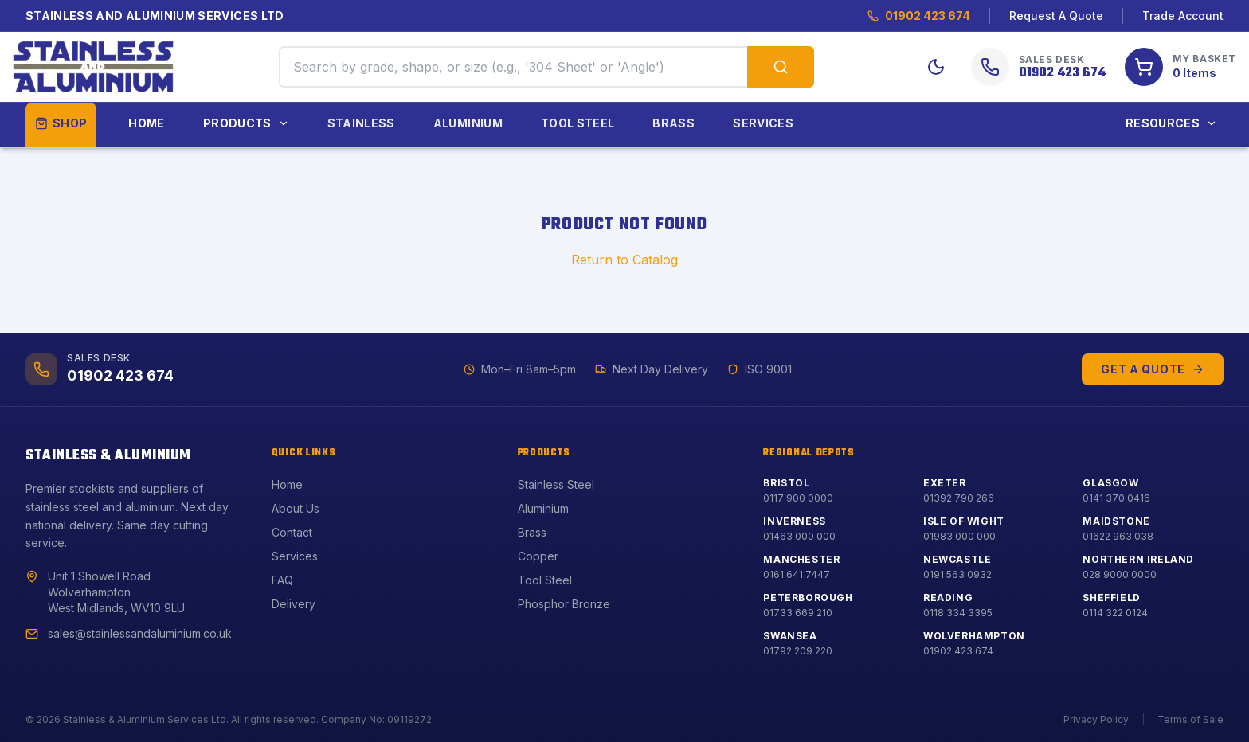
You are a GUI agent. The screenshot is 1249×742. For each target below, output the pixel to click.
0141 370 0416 (1116, 498)
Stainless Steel (556, 484)
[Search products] (780, 67)
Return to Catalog (624, 260)
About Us (295, 508)
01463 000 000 (799, 536)
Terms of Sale (1190, 719)
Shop (61, 123)
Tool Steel (578, 123)
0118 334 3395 (958, 613)
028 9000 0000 (1120, 574)
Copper (538, 556)
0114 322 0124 (1115, 613)
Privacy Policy (1096, 719)
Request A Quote (1056, 15)
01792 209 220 (797, 651)
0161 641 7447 (796, 574)
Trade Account (1183, 15)
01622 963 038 (1118, 536)
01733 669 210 (797, 613)
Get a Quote (1152, 369)
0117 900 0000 (798, 498)
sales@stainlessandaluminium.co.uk (140, 633)
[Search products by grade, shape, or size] (513, 67)
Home (146, 123)
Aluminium (468, 123)
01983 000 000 (959, 536)
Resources (1171, 123)
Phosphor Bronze (564, 604)
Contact (292, 532)
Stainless (361, 123)
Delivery (293, 604)
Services (763, 123)
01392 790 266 (958, 498)
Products (246, 123)
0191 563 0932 (957, 574)
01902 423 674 (918, 15)
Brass (673, 123)
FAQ (282, 580)
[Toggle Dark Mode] (936, 67)
